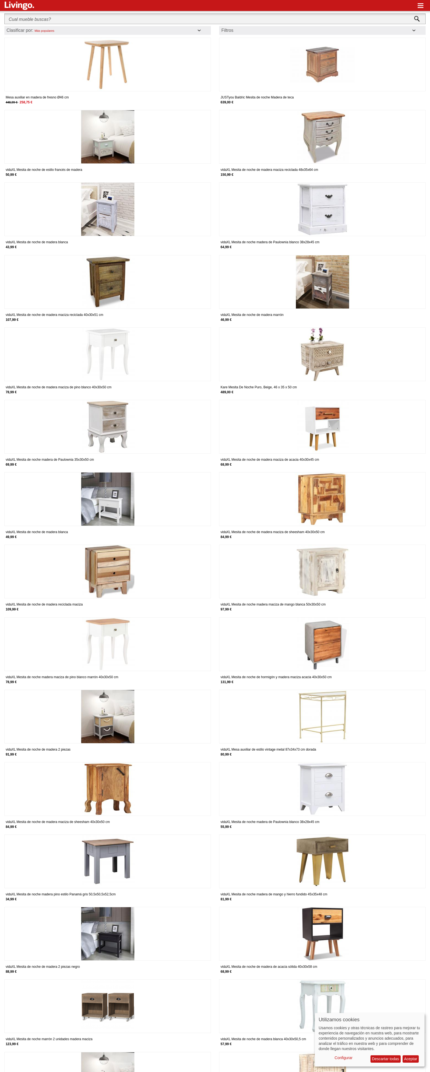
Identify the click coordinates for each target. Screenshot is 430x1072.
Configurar (343, 1058)
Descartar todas (385, 1059)
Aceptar (410, 1059)
